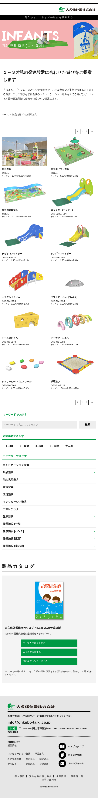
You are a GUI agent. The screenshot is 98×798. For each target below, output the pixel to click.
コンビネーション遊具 (16, 464)
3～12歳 (24, 446)
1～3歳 (9, 446)
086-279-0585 (66, 728)
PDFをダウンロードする (35, 661)
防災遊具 (8, 494)
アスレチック (11, 509)
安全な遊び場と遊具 (40, 776)
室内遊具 (8, 487)
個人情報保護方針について (49, 787)
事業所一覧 (77, 776)
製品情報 (16, 114)
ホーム (5, 114)
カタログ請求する (32, 652)
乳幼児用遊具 (11, 479)
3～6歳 (39, 446)
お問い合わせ (49, 779)
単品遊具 (39, 753)
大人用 (69, 446)
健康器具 (30, 764)
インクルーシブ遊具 (15, 501)
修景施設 (44, 764)
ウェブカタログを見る (34, 643)
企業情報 (61, 776)
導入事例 (20, 776)
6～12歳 (54, 446)
